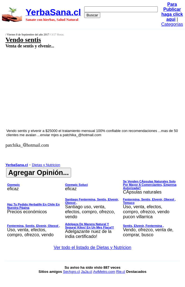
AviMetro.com (104, 272)
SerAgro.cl (71, 272)
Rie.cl (120, 272)
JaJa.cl (86, 272)
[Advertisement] (79, 88)
